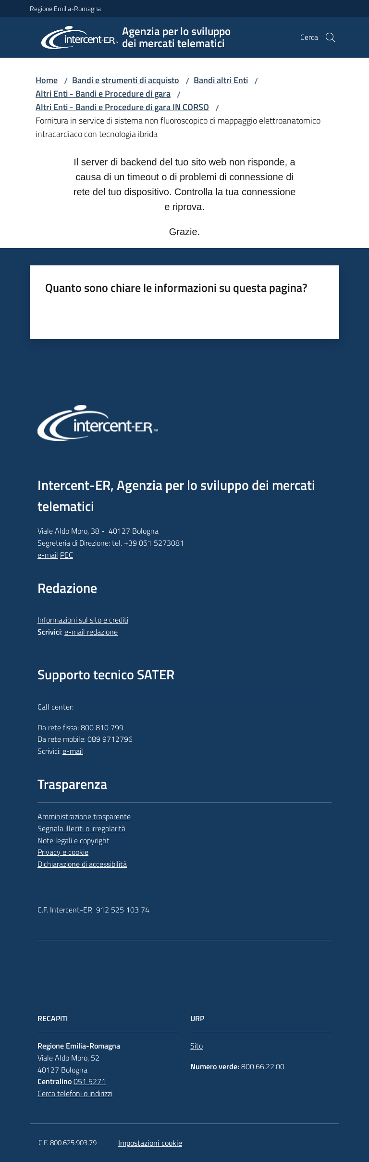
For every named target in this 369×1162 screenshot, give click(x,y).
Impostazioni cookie (150, 1143)
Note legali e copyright (73, 840)
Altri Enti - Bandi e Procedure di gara (103, 93)
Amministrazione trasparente (84, 816)
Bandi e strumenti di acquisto (125, 80)
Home (47, 80)
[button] (330, 37)
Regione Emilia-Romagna (65, 8)
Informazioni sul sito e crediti (82, 619)
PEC (66, 555)
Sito (196, 1045)
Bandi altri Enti (221, 80)
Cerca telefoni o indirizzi (74, 1093)
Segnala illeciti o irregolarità (81, 828)
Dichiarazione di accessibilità (82, 864)
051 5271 (90, 1081)
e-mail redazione (91, 631)
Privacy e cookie (62, 852)
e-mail (47, 555)
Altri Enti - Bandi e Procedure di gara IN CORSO (122, 106)
